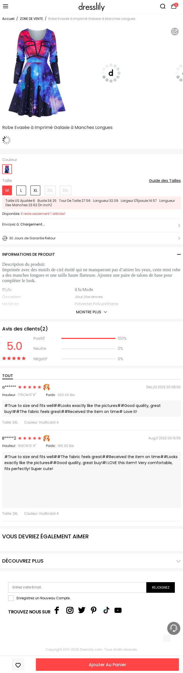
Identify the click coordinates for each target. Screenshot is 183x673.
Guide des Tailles (165, 180)
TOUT (7, 375)
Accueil (8, 18)
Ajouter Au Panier (107, 665)
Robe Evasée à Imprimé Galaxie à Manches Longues (91, 18)
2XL (50, 190)
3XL (66, 190)
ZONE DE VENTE (31, 18)
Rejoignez (160, 587)
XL (35, 190)
